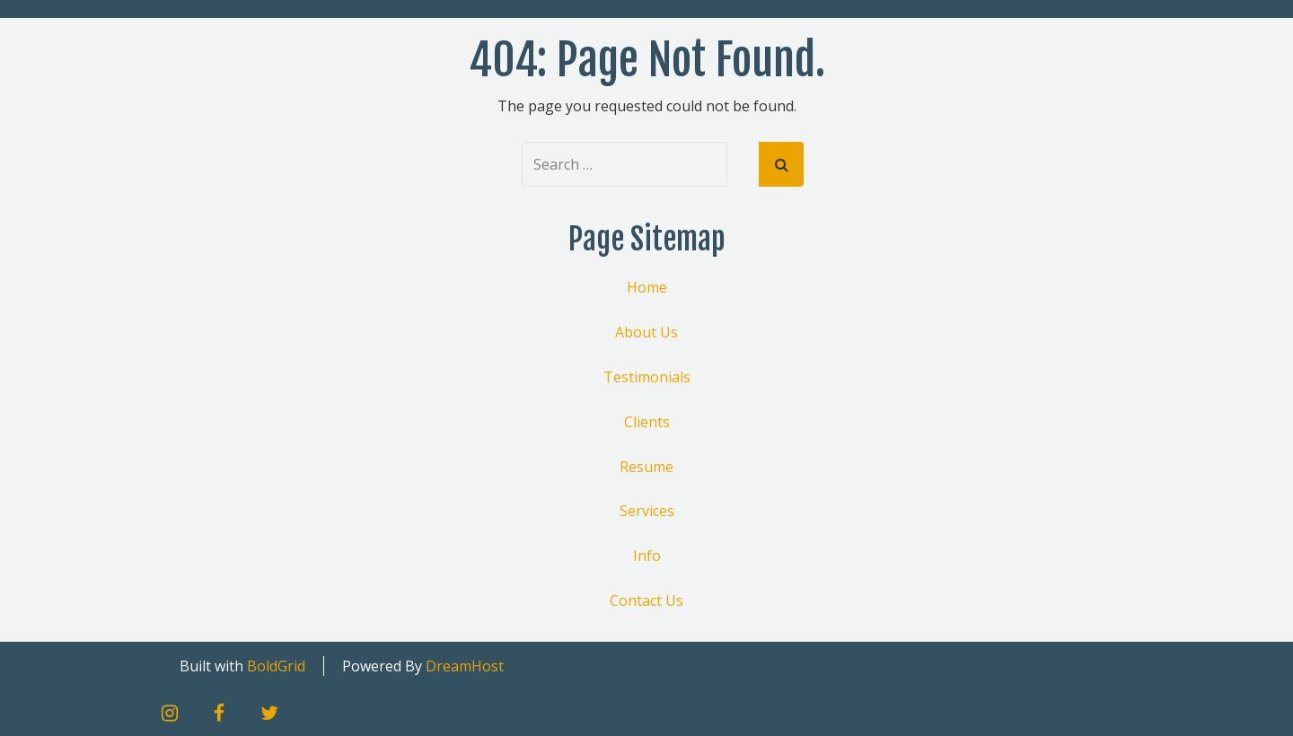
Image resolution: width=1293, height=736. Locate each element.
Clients (647, 422)
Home (647, 287)
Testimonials (646, 377)
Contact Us (646, 600)
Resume (646, 467)
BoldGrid (276, 666)
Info (647, 555)
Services (647, 511)
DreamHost (465, 666)
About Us (646, 332)
